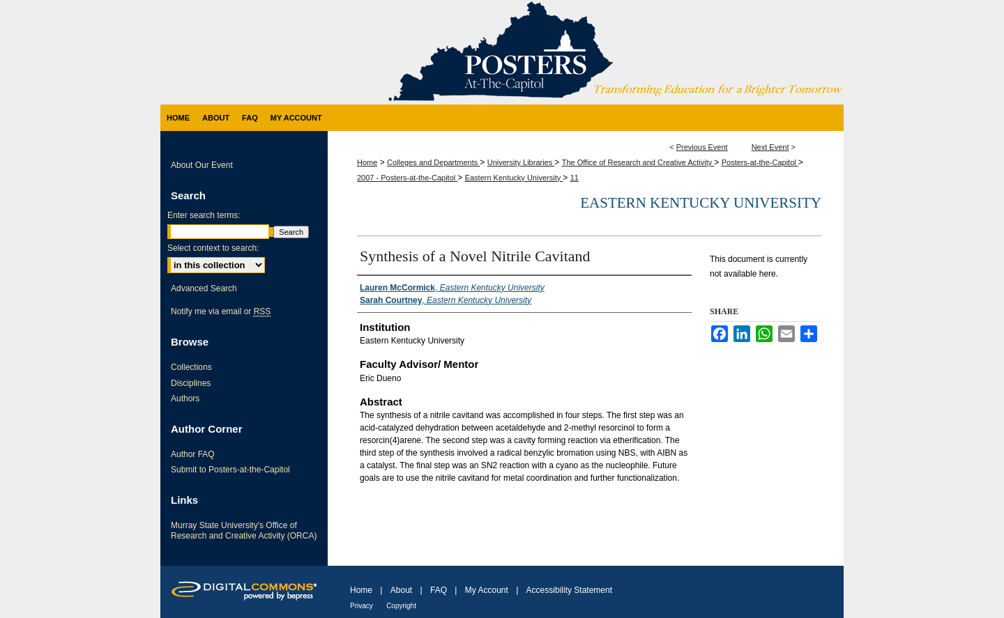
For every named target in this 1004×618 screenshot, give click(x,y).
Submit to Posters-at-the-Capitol (230, 469)
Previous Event (702, 147)
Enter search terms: (204, 215)
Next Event (770, 147)
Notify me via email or (221, 311)
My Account (486, 590)
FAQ (438, 590)
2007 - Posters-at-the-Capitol (407, 177)
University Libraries (521, 162)
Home (367, 162)
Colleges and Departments (433, 162)
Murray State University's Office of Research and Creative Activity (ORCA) (244, 530)
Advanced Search (204, 288)
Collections (191, 367)
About (401, 590)
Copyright (401, 606)
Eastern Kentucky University (514, 177)
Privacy (361, 606)
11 (574, 177)
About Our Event (202, 165)
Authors (185, 398)
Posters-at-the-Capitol (760, 162)
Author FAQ (193, 454)
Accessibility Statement (569, 590)
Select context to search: (213, 248)
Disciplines (191, 383)
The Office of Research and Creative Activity (638, 162)
